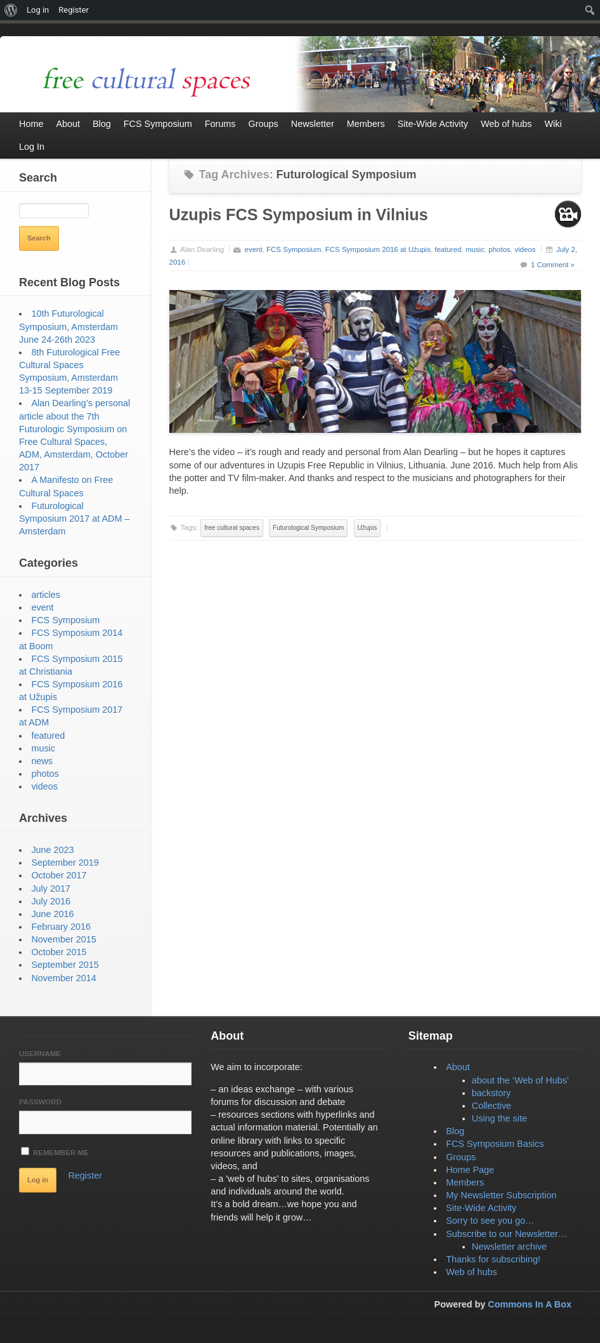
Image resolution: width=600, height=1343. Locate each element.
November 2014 (63, 978)
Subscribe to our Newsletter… (506, 1234)
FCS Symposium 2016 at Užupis (378, 249)
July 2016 (50, 901)
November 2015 (63, 939)
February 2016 (61, 927)
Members (465, 1182)
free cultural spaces (231, 527)
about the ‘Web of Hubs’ (520, 1080)
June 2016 (52, 914)
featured (447, 249)
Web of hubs (471, 1272)
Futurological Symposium (308, 527)
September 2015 (64, 965)
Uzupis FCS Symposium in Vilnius (298, 214)
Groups (461, 1157)
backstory (491, 1093)
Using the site (499, 1118)
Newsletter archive (509, 1246)
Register (85, 1175)
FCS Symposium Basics (495, 1144)
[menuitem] (11, 10)
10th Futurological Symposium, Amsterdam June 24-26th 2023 (68, 326)
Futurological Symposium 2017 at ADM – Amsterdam (74, 518)
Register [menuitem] (73, 10)
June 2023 (52, 850)
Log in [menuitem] (38, 10)
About (458, 1067)
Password (40, 1102)
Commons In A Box (529, 1304)
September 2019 (64, 862)
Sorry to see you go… (490, 1220)
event (254, 249)
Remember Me (55, 1151)
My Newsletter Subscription (501, 1195)
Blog (455, 1131)
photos (499, 249)
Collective (491, 1106)
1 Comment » (553, 264)
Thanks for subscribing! (493, 1259)
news (42, 761)
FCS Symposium (293, 249)
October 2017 (58, 875)
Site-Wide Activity (481, 1208)
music (475, 249)
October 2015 (58, 952)
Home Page (470, 1170)
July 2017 (50, 888)
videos (524, 249)
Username (40, 1053)
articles (45, 595)
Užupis (367, 527)
